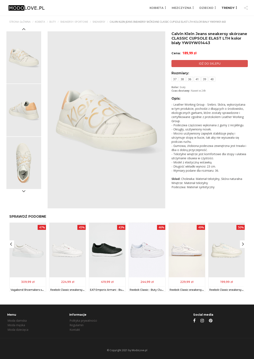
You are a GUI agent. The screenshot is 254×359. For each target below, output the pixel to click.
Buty (52, 22)
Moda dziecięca (17, 330)
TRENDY (228, 8)
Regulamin (76, 325)
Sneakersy (98, 22)
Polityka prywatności (83, 320)
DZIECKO (206, 8)
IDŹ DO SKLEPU (209, 63)
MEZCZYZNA (181, 8)
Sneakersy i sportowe (74, 22)
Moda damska (17, 320)
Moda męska (16, 325)
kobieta (40, 22)
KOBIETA (157, 8)
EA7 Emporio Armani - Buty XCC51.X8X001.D (118, 290)
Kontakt (74, 330)
